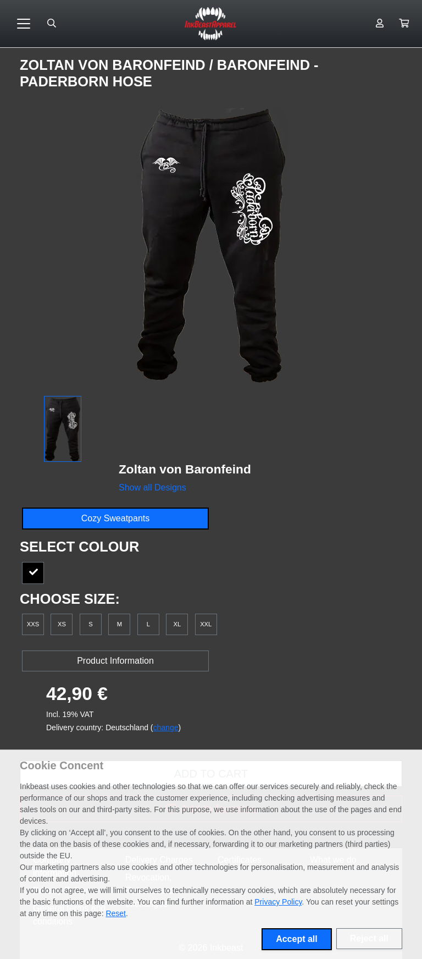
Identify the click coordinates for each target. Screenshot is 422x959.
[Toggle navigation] (23, 23)
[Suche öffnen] (52, 23)
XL (177, 624)
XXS (33, 624)
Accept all (297, 939)
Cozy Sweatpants (115, 518)
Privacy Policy (278, 901)
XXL (206, 624)
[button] (403, 24)
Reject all (369, 938)
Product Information (115, 660)
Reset (116, 913)
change (166, 727)
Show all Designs (152, 487)
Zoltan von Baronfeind (114, 65)
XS (62, 624)
